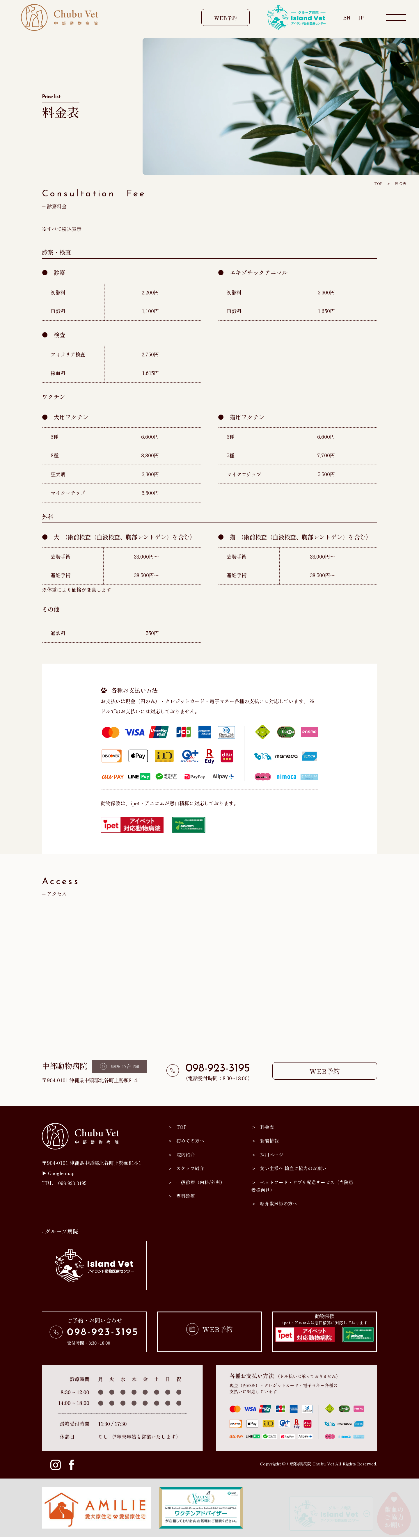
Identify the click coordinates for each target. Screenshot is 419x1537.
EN (346, 17)
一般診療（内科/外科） (202, 1182)
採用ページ (272, 1154)
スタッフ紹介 (191, 1168)
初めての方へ (191, 1140)
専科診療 (186, 1195)
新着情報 (270, 1140)
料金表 (400, 183)
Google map (62, 1173)
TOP (377, 183)
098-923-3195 (218, 1068)
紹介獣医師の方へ (280, 1203)
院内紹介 (186, 1154)
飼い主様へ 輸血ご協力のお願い (295, 1168)
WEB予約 (225, 18)
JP (361, 17)
